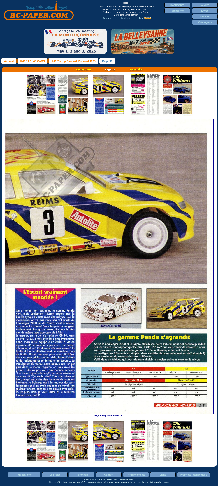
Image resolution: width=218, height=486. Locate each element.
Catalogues (205, 22)
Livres (204, 10)
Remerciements (135, 474)
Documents (177, 5)
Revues (204, 5)
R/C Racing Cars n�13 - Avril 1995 (73, 61)
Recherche (177, 10)
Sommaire (135, 69)
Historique (82, 474)
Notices (205, 16)
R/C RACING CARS (32, 61)
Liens (163, 474)
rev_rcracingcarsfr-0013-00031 (109, 414)
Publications (24, 474)
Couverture (83, 69)
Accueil (9, 61)
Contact (108, 474)
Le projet (54, 474)
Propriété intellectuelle (193, 474)
